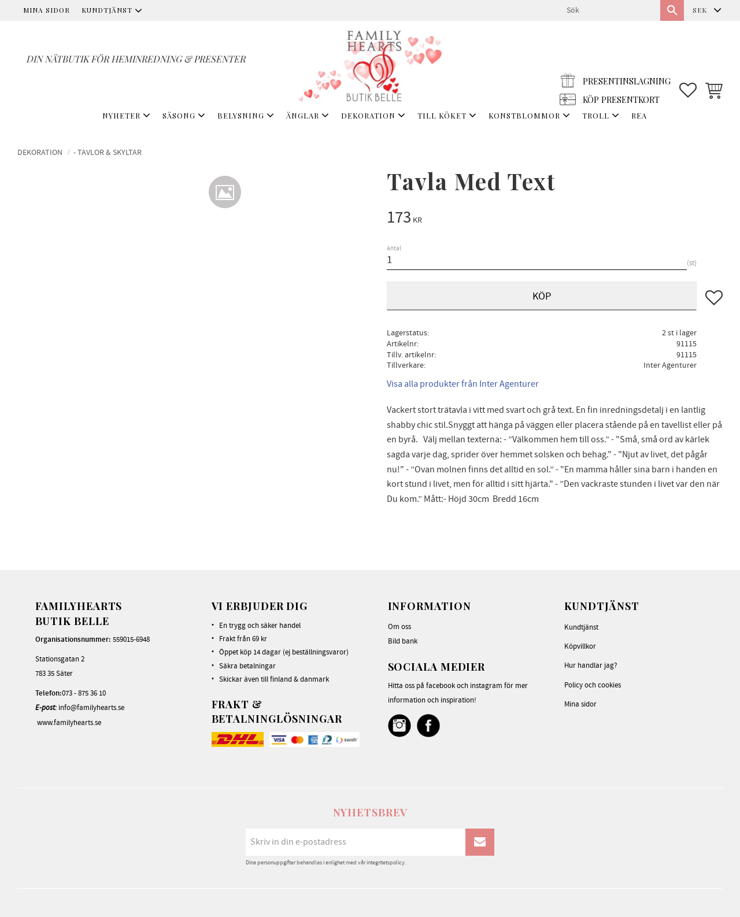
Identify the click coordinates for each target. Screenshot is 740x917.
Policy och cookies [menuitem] (592, 685)
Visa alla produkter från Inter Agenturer (463, 384)
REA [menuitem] (639, 115)
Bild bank (402, 641)
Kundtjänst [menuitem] (107, 9)
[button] (688, 64)
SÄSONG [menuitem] (178, 115)
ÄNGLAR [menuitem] (302, 115)
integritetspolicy (386, 862)
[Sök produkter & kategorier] (608, 10)
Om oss (399, 626)
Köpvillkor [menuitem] (580, 646)
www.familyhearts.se (69, 722)
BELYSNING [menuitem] (240, 115)
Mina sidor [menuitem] (46, 9)
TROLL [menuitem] (595, 115)
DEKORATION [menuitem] (368, 115)
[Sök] (672, 10)
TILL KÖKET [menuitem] (442, 115)
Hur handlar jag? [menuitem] (590, 665)
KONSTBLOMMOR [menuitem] (524, 115)
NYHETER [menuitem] (121, 115)
